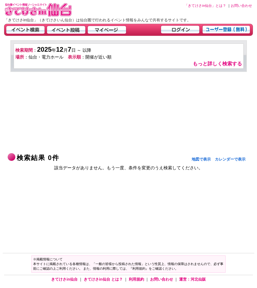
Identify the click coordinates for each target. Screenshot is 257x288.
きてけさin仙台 (65, 279)
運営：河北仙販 (192, 279)
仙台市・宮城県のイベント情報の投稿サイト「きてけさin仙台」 (45, 10)
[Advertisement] (129, 113)
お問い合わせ (162, 279)
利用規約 (137, 279)
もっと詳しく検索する (217, 63)
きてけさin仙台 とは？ (104, 279)
